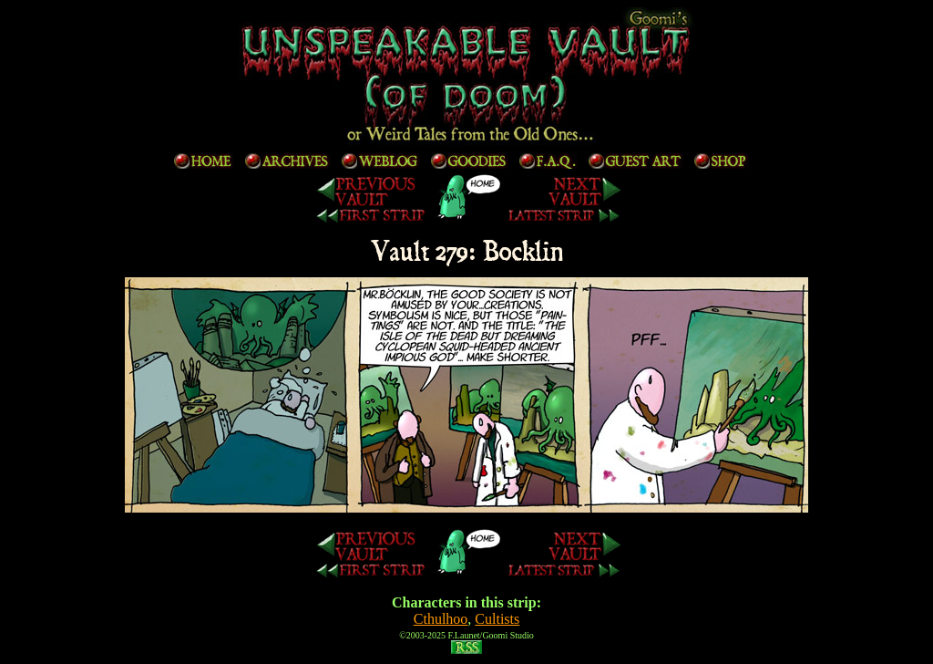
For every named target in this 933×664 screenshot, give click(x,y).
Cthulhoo (441, 619)
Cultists (497, 619)
